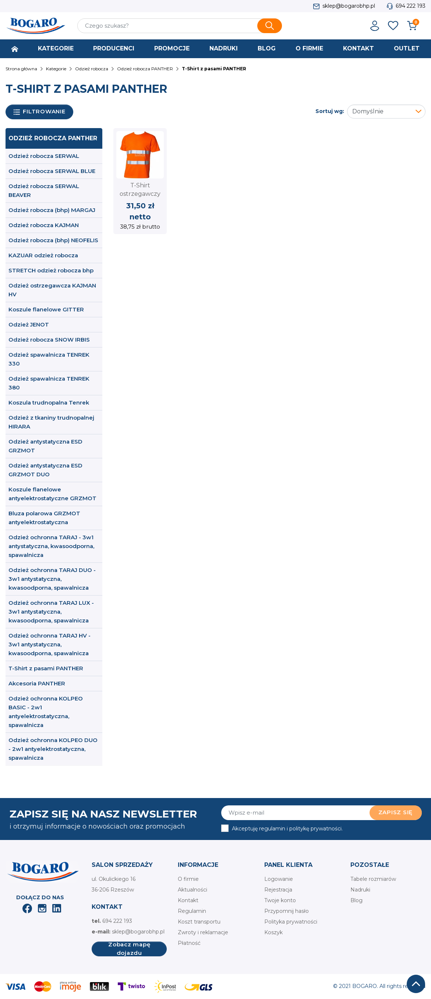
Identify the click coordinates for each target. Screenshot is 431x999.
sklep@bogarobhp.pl (348, 6)
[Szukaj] (179, 25)
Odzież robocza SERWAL (43, 155)
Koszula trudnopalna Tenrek (48, 402)
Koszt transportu (199, 921)
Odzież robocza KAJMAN (43, 225)
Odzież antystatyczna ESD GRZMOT (45, 446)
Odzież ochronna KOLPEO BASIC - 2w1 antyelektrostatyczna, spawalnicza (45, 711)
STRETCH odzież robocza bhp (50, 270)
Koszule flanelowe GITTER (46, 309)
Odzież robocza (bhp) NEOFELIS (53, 240)
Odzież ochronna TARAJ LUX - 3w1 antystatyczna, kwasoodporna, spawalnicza (51, 611)
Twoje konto (280, 900)
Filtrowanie (40, 111)
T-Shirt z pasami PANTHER (45, 668)
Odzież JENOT (28, 324)
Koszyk (273, 932)
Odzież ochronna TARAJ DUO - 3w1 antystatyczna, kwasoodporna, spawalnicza (52, 578)
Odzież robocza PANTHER (52, 138)
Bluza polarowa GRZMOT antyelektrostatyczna (44, 518)
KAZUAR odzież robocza (43, 255)
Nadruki (360, 889)
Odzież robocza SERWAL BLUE (51, 170)
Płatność (189, 943)
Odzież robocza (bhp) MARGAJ (51, 209)
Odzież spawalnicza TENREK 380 (48, 383)
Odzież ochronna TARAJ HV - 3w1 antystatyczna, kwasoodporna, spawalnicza (49, 644)
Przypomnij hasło (286, 911)
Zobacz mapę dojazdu (129, 949)
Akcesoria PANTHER (36, 683)
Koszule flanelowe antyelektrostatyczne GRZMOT (52, 494)
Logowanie (278, 879)
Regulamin (192, 911)
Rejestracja (278, 889)
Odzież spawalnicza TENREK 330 (48, 359)
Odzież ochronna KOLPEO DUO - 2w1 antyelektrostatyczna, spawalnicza (53, 749)
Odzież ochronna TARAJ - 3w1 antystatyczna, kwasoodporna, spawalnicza (51, 546)
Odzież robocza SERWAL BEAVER (43, 190)
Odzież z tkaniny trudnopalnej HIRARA (51, 422)
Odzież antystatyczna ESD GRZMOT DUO (45, 470)
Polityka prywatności (290, 921)
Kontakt (188, 900)
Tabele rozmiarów (373, 879)
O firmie (188, 879)
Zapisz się (395, 812)
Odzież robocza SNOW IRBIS (49, 339)
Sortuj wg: (329, 111)
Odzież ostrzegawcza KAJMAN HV (52, 290)
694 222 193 (410, 6)
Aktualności (192, 889)
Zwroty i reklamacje (203, 932)
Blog (356, 900)
